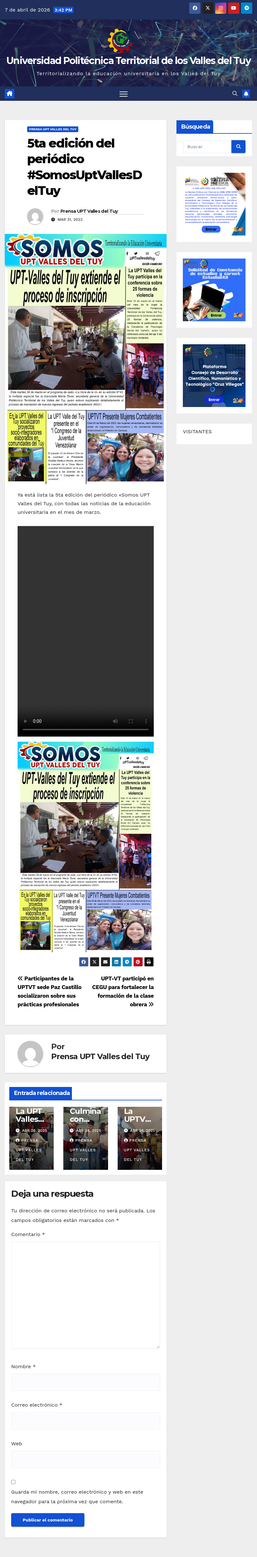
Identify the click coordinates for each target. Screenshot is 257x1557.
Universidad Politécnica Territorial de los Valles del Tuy (128, 61)
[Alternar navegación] (123, 94)
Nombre (23, 1366)
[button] (235, 94)
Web (16, 1444)
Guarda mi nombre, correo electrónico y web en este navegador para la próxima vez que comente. (77, 1497)
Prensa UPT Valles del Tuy (52, 129)
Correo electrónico (36, 1405)
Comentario (28, 1235)
